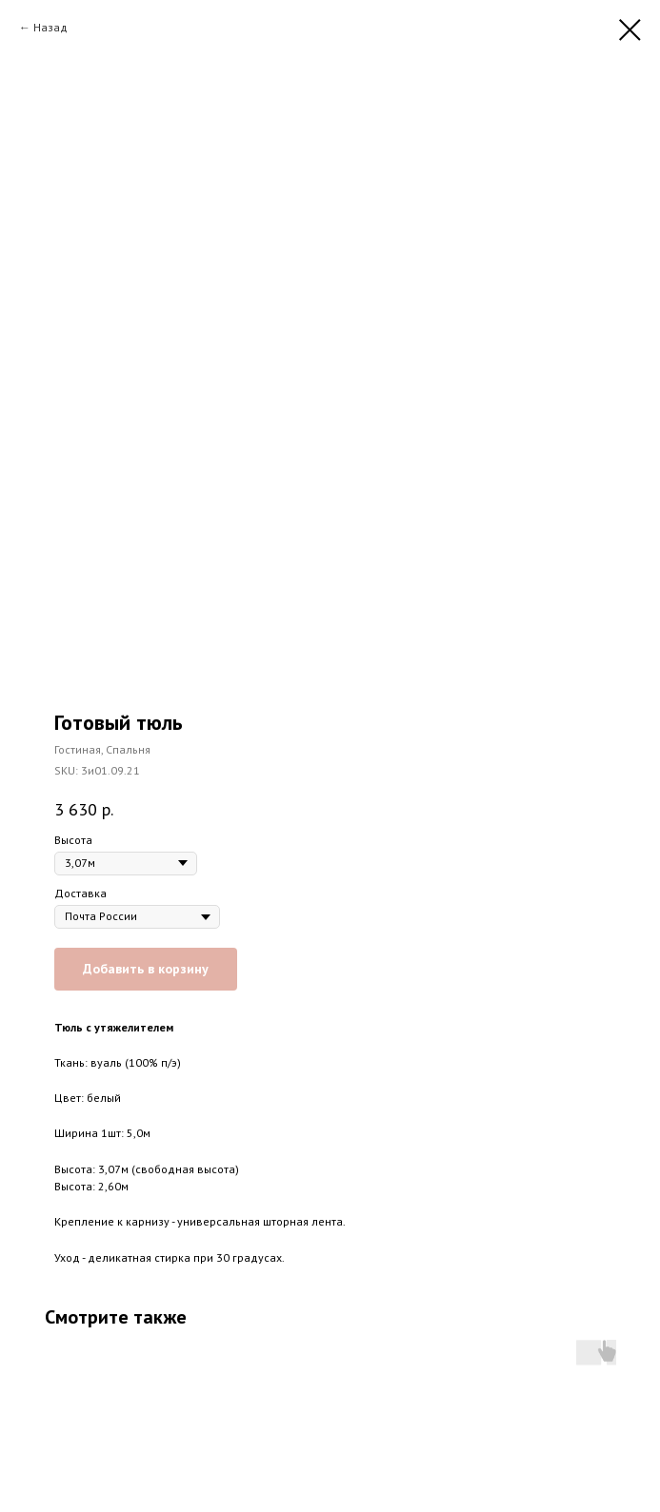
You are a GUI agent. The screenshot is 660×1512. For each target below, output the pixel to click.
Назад (50, 27)
